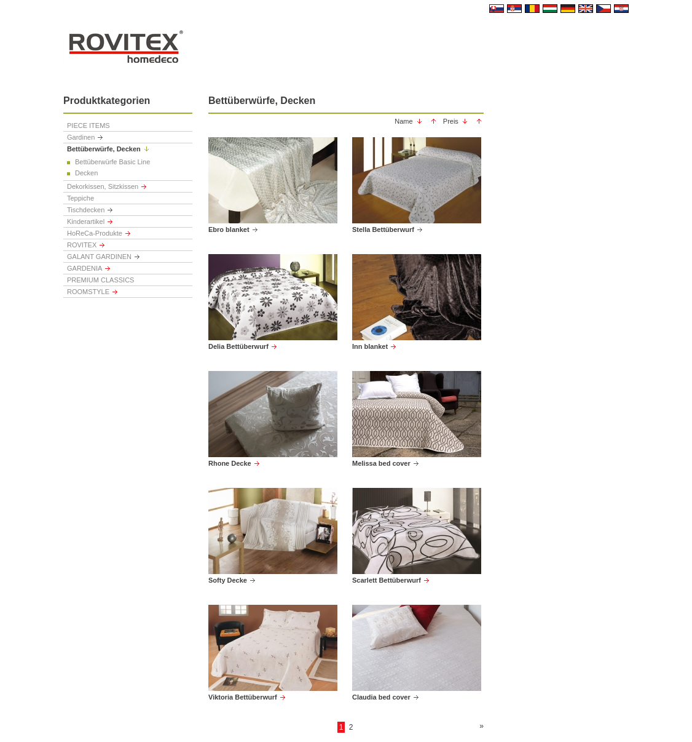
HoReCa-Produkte (94, 233)
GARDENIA (84, 268)
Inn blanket (370, 346)
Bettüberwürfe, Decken (104, 149)
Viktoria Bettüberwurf (242, 697)
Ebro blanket (229, 229)
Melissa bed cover (381, 463)
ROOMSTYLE (88, 291)
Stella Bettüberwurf (383, 229)
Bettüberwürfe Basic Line (112, 162)
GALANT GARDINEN (99, 256)
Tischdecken (85, 209)
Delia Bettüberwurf (238, 346)
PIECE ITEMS (88, 125)
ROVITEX (81, 245)
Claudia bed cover (381, 697)
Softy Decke (227, 580)
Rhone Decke (229, 463)
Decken (86, 173)
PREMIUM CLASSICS (100, 280)
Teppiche (80, 198)
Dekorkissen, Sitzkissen (102, 186)
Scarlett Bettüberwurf (386, 580)
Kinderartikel (85, 221)
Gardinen (81, 137)
